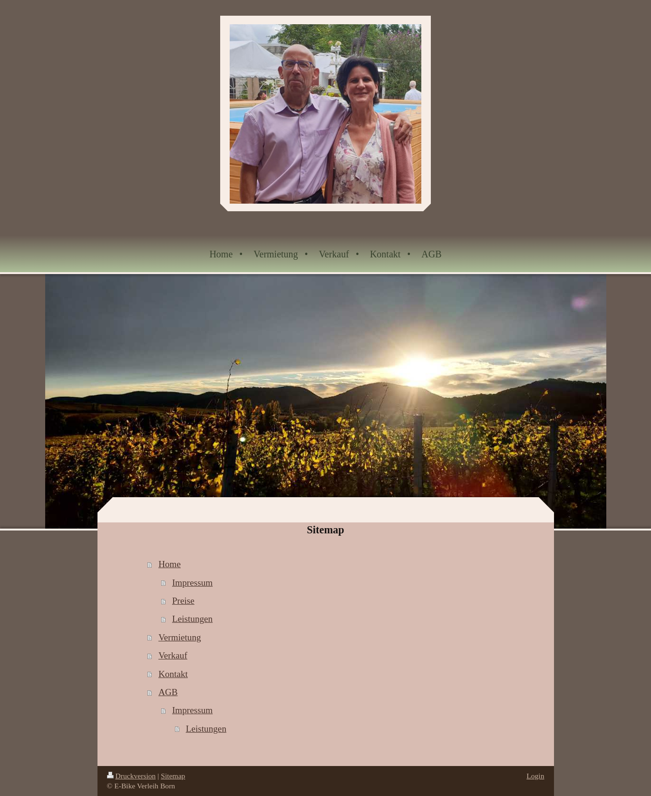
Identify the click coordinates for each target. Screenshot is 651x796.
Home (169, 564)
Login (535, 776)
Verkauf (172, 655)
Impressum (192, 583)
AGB (168, 692)
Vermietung (179, 637)
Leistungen (192, 619)
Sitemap (173, 776)
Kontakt (173, 674)
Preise (183, 601)
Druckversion (131, 776)
